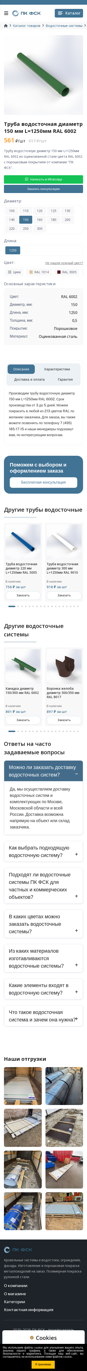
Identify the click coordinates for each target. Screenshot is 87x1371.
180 (53, 219)
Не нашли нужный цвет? (64, 263)
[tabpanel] (23, 562)
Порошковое (65, 328)
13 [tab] (59, 606)
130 (67, 210)
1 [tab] (11, 606)
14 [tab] (63, 606)
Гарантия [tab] (65, 379)
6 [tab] (33, 606)
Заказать (23, 595)
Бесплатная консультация (43, 482)
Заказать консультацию (43, 189)
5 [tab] (29, 606)
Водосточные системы (64, 25)
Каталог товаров (26, 25)
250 (26, 228)
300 (39, 228)
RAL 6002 (69, 296)
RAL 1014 (39, 272)
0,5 (74, 320)
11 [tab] (52, 606)
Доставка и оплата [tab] (29, 379)
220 (12, 228)
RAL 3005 (67, 272)
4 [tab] (25, 606)
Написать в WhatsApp (43, 179)
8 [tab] (41, 606)
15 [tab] (67, 606)
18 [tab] (78, 606)
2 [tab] (18, 606)
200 (67, 219)
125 (53, 210)
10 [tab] (48, 606)
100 (12, 210)
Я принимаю (43, 1364)
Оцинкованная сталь (58, 336)
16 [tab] (70, 606)
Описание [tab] (21, 369)
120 (39, 210)
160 (39, 219)
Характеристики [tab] (57, 369)
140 (12, 219)
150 (26, 219)
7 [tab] (37, 606)
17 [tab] (74, 606)
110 (26, 210)
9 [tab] (44, 606)
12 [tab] (55, 606)
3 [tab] (22, 606)
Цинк (14, 272)
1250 (12, 250)
